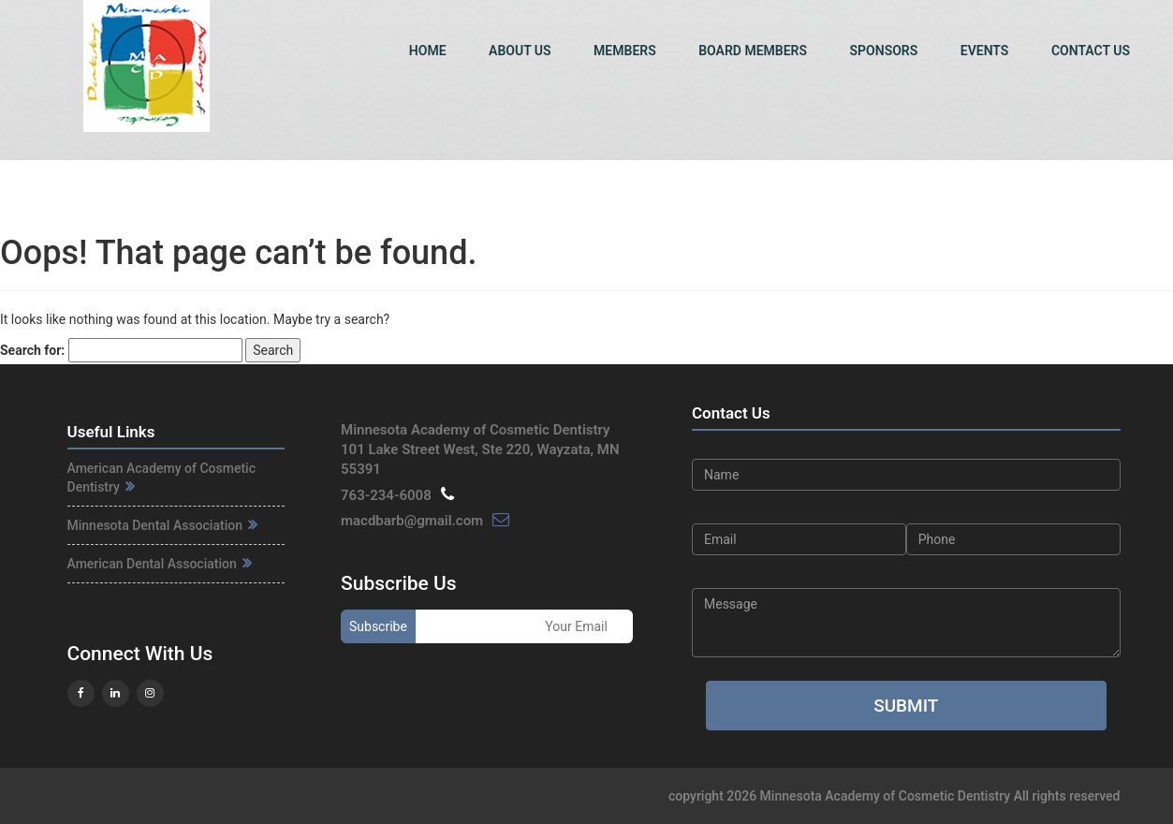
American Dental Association (160, 563)
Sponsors (884, 50)
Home (428, 50)
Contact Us (1090, 50)
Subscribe (378, 626)
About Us (520, 50)
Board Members (752, 50)
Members (625, 50)
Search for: (32, 350)
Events (984, 50)
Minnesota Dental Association (162, 525)
